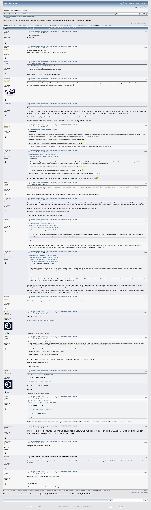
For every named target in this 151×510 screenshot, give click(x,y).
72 (109, 25)
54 (78, 25)
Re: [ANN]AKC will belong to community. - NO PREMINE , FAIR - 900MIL (54, 31)
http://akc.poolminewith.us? (48, 301)
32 (40, 25)
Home (8, 16)
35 (45, 25)
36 (47, 25)
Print (145, 25)
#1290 (145, 220)
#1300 (145, 472)
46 (64, 25)
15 (11, 25)
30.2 (24, 13)
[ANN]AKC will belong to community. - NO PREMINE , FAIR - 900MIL (69, 20)
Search (17, 16)
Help (12, 16)
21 (21, 25)
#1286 (145, 125)
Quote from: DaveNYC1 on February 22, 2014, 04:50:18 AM (42, 129)
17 (15, 25)
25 (28, 25)
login (19, 10)
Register (27, 16)
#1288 (145, 183)
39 (52, 25)
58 (84, 25)
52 (74, 25)
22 (23, 25)
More (32, 16)
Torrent (27, 13)
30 (37, 25)
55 (79, 25)
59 (86, 25)
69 (104, 25)
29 (35, 25)
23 (25, 25)
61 (89, 25)
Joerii (6, 312)
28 (33, 25)
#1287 (145, 151)
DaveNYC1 (7, 103)
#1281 (145, 32)
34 (43, 25)
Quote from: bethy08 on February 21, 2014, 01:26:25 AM (44, 227)
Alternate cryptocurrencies (21, 20)
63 (93, 25)
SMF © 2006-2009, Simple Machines (82, 506)
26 (30, 25)
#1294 (145, 337)
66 (99, 25)
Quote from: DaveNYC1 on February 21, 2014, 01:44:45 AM (42, 223)
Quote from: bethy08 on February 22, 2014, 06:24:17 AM (42, 255)
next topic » (143, 23)
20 (20, 25)
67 (100, 25)
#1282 (145, 47)
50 (71, 25)
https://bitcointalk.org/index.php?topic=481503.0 (41, 320)
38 (50, 25)
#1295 (145, 371)
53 (76, 25)
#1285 (145, 104)
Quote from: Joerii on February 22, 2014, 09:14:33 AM (41, 374)
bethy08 (6, 219)
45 (62, 25)
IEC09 (6, 397)
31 (38, 25)
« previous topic (135, 23)
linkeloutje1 (8, 441)
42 (57, 25)
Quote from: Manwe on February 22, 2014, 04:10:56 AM (41, 65)
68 (102, 25)
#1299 (145, 457)
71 (107, 25)
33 (42, 25)
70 (106, 25)
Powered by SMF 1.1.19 (65, 506)
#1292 (145, 297)
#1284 (145, 79)
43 (59, 25)
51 (73, 25)
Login (21, 16)
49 (69, 25)
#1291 (145, 252)
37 (49, 25)
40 (54, 25)
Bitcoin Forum (7, 20)
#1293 (145, 312)
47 (66, 25)
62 (91, 25)
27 (32, 25)
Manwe (6, 46)
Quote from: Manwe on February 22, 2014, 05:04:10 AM (41, 154)
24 (26, 25)
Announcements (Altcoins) (38, 20)
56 (81, 25)
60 (88, 25)
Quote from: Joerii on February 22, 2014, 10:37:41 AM (41, 401)
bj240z (6, 61)
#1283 (145, 62)
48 (67, 25)
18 (16, 25)
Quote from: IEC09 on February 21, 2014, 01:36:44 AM (42, 225)
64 (95, 25)
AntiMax (6, 31)
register (25, 10)
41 (55, 25)
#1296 (145, 397)
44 (61, 25)
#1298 (145, 442)
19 (18, 25)
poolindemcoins (9, 426)
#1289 (145, 199)
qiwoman (7, 78)
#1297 (145, 427)
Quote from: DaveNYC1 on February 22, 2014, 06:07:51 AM (42, 341)
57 (83, 25)
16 (13, 25)
